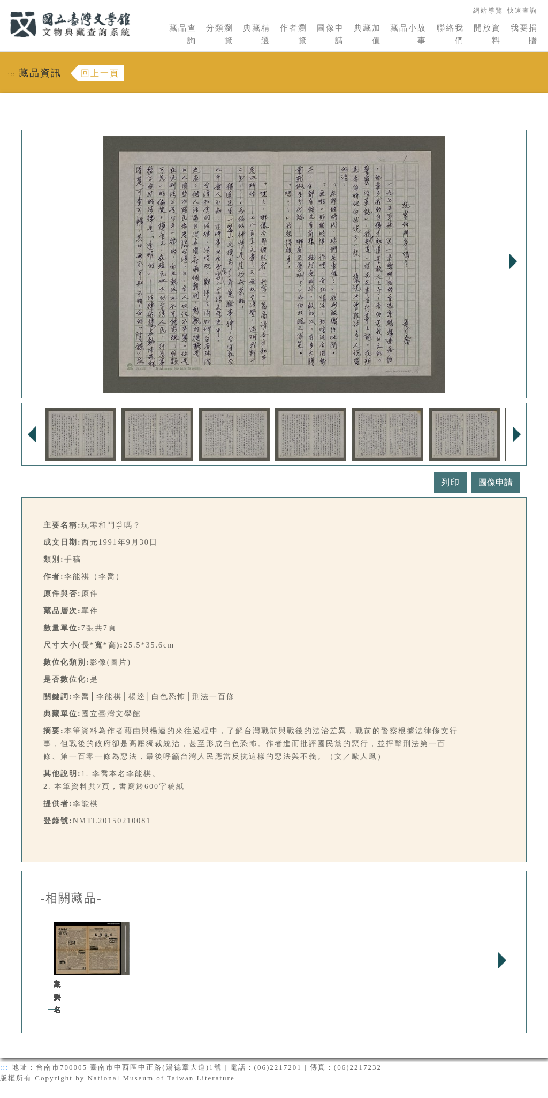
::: (3, 6)
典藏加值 (367, 34)
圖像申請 (330, 34)
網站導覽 (488, 10)
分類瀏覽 (219, 34)
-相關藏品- (71, 898)
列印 (450, 482)
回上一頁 (100, 73)
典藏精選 (256, 34)
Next (513, 261)
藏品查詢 (182, 34)
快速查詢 (522, 10)
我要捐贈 (524, 34)
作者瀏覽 (293, 34)
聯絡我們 (450, 34)
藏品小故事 (408, 34)
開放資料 (487, 34)
